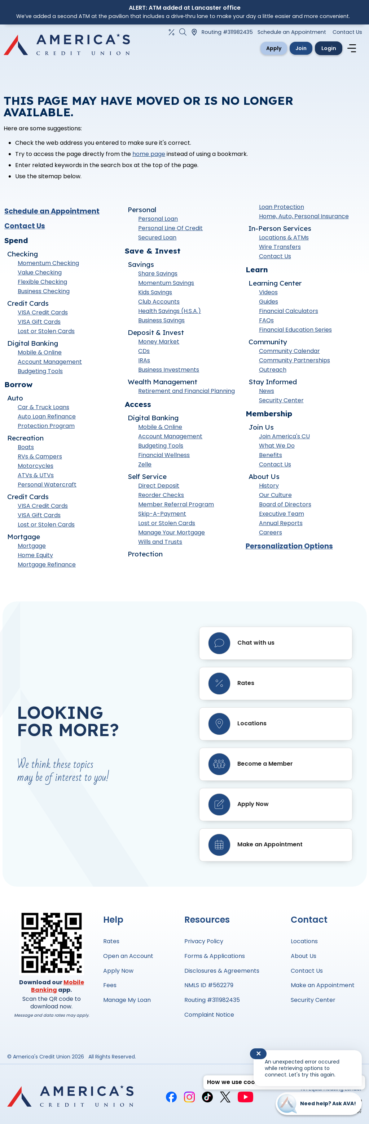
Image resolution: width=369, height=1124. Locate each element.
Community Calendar (289, 353)
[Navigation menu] (352, 49)
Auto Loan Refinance (47, 418)
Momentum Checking (48, 265)
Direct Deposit (158, 488)
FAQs (266, 322)
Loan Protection (281, 209)
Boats (26, 449)
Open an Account (128, 956)
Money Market (158, 344)
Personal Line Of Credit (170, 230)
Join (289, 49)
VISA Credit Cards (43, 314)
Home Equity (35, 557)
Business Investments (168, 372)
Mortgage (32, 547)
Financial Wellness (164, 457)
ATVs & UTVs (36, 477)
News (266, 393)
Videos (268, 294)
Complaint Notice (209, 1015)
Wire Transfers (280, 249)
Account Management (50, 363)
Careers (270, 534)
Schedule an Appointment (292, 32)
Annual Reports (281, 525)
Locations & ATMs (284, 240)
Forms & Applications (214, 956)
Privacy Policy (203, 941)
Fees (110, 985)
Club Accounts (159, 304)
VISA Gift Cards (39, 323)
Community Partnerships (294, 362)
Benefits (270, 457)
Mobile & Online (40, 354)
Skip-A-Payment (162, 516)
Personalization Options (289, 548)
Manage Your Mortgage (171, 534)
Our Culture (275, 497)
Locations (304, 941)
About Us (303, 956)
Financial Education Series (295, 332)
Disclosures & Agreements (221, 971)
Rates (111, 941)
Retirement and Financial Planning (186, 393)
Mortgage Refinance (47, 566)
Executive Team (281, 516)
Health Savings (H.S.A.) (169, 313)
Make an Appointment (323, 985)
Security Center (281, 402)
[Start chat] (319, 1103)
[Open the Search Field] (183, 32)
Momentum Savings (166, 285)
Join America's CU (284, 438)
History (269, 488)
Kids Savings (155, 294)
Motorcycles (35, 468)
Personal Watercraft (47, 486)
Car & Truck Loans (43, 409)
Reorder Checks (161, 497)
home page (148, 156)
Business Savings (161, 322)
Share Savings (157, 276)
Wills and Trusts (160, 544)
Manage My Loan (127, 1000)
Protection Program (46, 428)
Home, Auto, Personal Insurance (304, 218)
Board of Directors (285, 506)
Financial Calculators (288, 313)
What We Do (277, 448)
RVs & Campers (40, 458)
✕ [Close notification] (258, 1053)
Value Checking (40, 274)
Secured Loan (157, 240)
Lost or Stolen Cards (46, 333)
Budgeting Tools (40, 373)
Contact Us (347, 32)
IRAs (144, 362)
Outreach (272, 372)
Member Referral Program (176, 506)
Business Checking (44, 293)
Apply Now (118, 971)
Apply (252, 49)
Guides (268, 304)
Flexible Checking (42, 283)
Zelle (144, 466)
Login (325, 49)
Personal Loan (158, 221)
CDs (144, 353)
